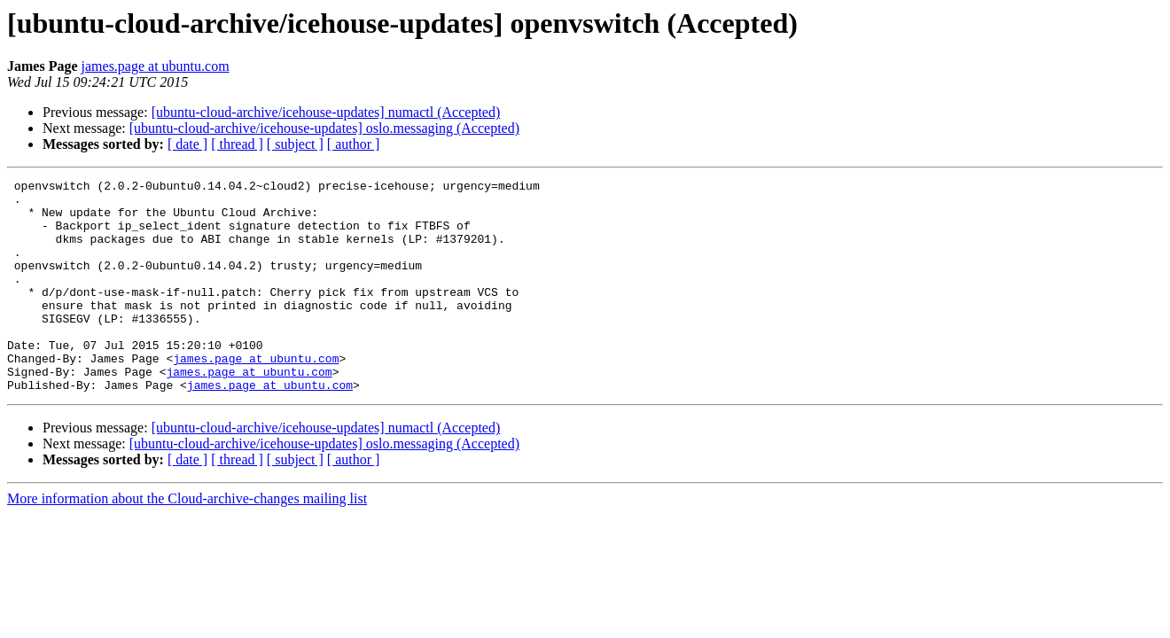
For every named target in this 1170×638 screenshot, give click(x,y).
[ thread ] (237, 144)
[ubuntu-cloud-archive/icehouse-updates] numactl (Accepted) (326, 112)
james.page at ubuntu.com (156, 66)
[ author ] (353, 144)
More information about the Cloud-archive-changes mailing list (187, 541)
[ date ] (187, 144)
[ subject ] (295, 144)
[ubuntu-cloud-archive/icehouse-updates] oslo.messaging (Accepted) (324, 128)
